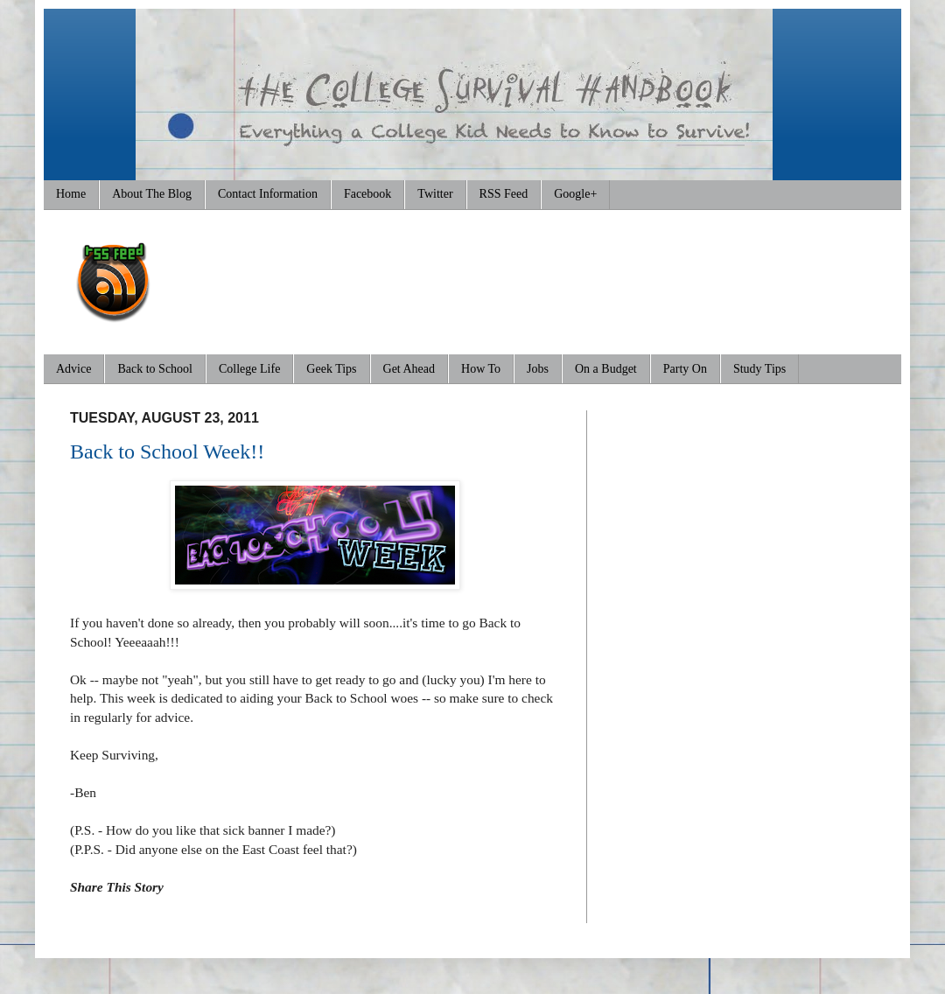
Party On (685, 368)
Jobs (538, 368)
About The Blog (152, 193)
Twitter (434, 193)
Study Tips (759, 368)
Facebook (367, 193)
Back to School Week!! (167, 451)
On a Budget (606, 368)
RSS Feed (504, 193)
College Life (249, 368)
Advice (73, 368)
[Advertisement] (556, 275)
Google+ (575, 193)
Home (71, 193)
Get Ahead (409, 368)
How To (480, 368)
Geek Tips (331, 368)
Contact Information (268, 193)
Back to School (154, 368)
